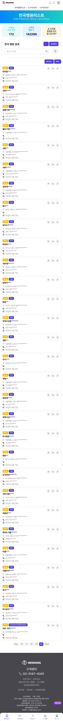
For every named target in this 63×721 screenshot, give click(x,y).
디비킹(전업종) (40, 690)
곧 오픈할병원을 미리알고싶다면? (51, 31)
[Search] (27, 51)
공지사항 (21, 690)
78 (31, 644)
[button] (53, 3)
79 (36, 644)
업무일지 (54, 44)
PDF (57, 61)
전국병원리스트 (20, 8)
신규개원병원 (32, 8)
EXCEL (49, 61)
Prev (16, 644)
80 (41, 644)
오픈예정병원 (44, 8)
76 (21, 644)
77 (26, 644)
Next (47, 644)
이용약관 (30, 690)
